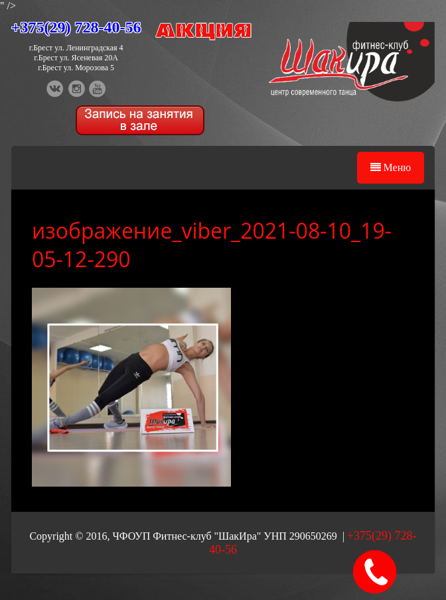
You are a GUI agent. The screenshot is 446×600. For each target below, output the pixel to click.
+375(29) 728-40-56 (76, 27)
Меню (390, 167)
